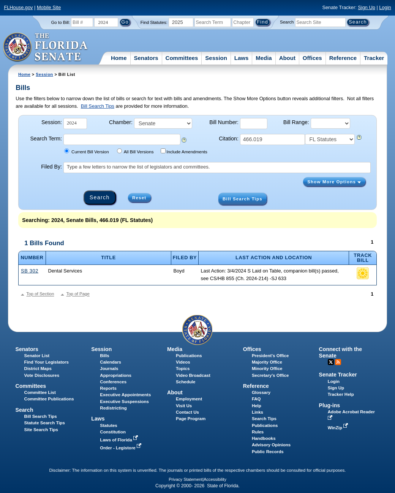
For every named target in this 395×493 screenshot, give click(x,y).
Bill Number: (224, 122)
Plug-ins (329, 405)
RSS (338, 362)
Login (385, 7)
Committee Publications (49, 399)
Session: (51, 122)
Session (216, 58)
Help (256, 405)
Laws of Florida (119, 440)
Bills (104, 355)
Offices (312, 58)
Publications (189, 355)
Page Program (190, 418)
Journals (109, 368)
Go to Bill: (60, 22)
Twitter (331, 362)
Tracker (374, 58)
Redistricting (113, 408)
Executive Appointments (125, 394)
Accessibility (215, 479)
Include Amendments (184, 151)
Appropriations (115, 375)
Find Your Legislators (46, 362)
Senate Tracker (338, 375)
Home (119, 58)
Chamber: (121, 122)
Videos (183, 362)
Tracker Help (341, 394)
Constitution (113, 432)
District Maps (38, 368)
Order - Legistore (121, 448)
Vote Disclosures (42, 375)
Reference (343, 58)
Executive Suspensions (124, 401)
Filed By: (51, 167)
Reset (139, 197)
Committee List (40, 392)
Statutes (108, 425)
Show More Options (334, 182)
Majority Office (267, 362)
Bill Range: (296, 122)
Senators (146, 58)
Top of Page (77, 294)
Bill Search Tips (97, 106)
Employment (189, 399)
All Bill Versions (135, 151)
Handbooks (264, 438)
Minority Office (267, 368)
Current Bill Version (86, 151)
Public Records (268, 451)
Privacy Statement (185, 479)
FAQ (256, 399)
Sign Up (366, 7)
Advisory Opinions (271, 445)
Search (287, 22)
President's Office (270, 355)
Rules (258, 432)
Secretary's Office (270, 375)
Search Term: (46, 138)
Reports (108, 388)
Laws (241, 58)
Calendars (110, 362)
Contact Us (187, 412)
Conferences (113, 382)
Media (264, 58)
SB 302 (29, 271)
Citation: (229, 138)
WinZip (338, 427)
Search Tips (264, 418)
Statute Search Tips (44, 423)
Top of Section (40, 294)
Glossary (261, 392)
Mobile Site (49, 7)
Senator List (37, 355)
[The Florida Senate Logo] (45, 47)
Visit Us (184, 405)
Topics (183, 368)
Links (257, 412)
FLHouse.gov (18, 7)
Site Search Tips (41, 429)
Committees (182, 58)
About (287, 58)
